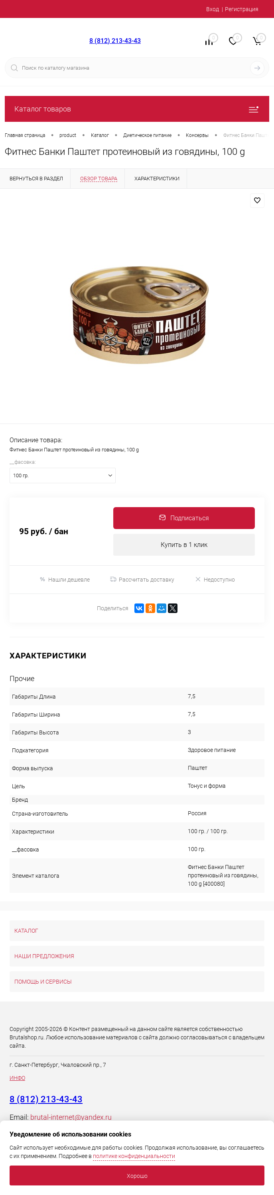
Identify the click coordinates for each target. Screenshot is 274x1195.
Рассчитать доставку (142, 579)
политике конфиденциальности (134, 1156)
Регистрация (241, 9)
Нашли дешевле (64, 579)
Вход (212, 9)
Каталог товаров (137, 109)
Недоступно (215, 579)
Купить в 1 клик (184, 545)
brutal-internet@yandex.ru (71, 1117)
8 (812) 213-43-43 (115, 41)
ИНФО (17, 1078)
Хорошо (137, 1176)
